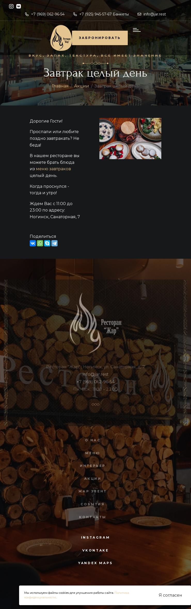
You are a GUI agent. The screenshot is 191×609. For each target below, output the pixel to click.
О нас (91, 440)
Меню (91, 453)
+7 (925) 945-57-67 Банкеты (101, 14)
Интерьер (92, 466)
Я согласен (170, 595)
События (91, 504)
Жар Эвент (91, 491)
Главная (60, 86)
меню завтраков (53, 168)
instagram (95, 537)
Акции (81, 86)
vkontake (95, 550)
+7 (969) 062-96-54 (45, 14)
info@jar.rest (152, 14)
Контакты (91, 517)
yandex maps (95, 563)
